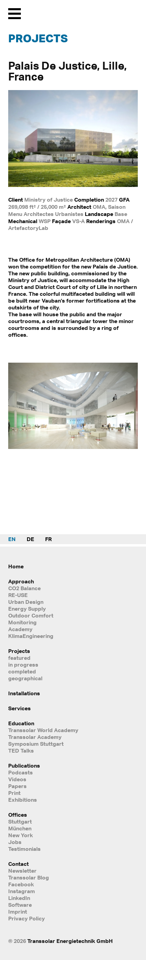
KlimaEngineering (30, 635)
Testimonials (24, 848)
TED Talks (21, 750)
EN (12, 539)
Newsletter (22, 870)
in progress (23, 664)
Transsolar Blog (28, 877)
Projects (38, 38)
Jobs (15, 842)
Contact (18, 863)
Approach (21, 581)
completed (22, 671)
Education (21, 723)
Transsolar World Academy (43, 730)
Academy (20, 629)
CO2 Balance (24, 588)
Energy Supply (27, 608)
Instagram (21, 891)
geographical (25, 678)
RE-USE (18, 595)
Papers (17, 786)
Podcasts (20, 772)
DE (30, 539)
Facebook (21, 884)
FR (48, 539)
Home (16, 566)
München (19, 828)
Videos (17, 779)
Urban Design (25, 601)
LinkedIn (19, 897)
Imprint (17, 911)
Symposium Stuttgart (36, 743)
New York (20, 835)
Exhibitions (22, 799)
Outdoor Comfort (30, 615)
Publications (24, 765)
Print (14, 792)
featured (19, 657)
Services (19, 708)
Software (20, 904)
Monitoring (22, 622)
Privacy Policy (26, 918)
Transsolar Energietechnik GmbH (70, 940)
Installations (24, 693)
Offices (17, 814)
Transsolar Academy (35, 736)
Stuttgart (20, 821)
